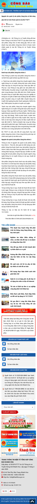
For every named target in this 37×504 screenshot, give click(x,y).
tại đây (33, 215)
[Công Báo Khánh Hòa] (18, 4)
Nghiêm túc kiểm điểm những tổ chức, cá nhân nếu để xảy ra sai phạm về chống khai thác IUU (22, 240)
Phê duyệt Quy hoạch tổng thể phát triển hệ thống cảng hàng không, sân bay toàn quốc (22, 230)
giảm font (19, 24)
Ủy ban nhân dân (12, 349)
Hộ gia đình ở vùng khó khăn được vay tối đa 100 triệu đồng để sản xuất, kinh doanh (22, 303)
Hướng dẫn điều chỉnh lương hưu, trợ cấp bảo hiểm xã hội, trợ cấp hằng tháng (22, 257)
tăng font (9, 24)
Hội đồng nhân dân (13, 344)
